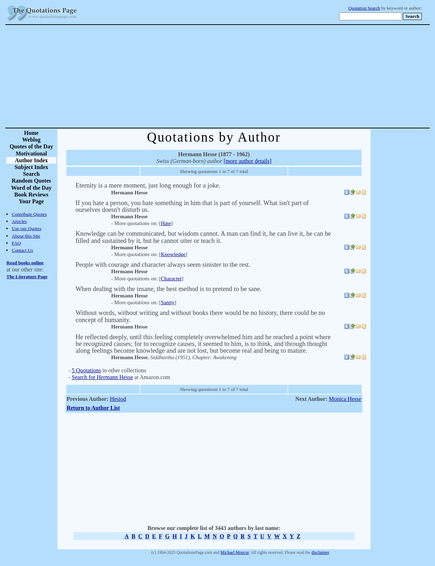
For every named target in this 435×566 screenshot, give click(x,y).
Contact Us (22, 250)
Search (31, 174)
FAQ (16, 243)
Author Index (31, 160)
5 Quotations (86, 370)
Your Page (31, 201)
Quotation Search (364, 8)
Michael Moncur (235, 552)
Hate (166, 223)
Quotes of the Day (31, 146)
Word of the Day (31, 188)
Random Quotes (31, 181)
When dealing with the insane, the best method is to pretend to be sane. (168, 288)
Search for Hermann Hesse (102, 377)
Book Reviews (31, 195)
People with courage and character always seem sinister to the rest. (163, 264)
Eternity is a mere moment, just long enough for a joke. (148, 185)
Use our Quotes (26, 228)
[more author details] (247, 161)
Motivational (31, 154)
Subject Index (31, 167)
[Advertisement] (242, 76)
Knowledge (173, 254)
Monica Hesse (345, 399)
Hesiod (118, 399)
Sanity (167, 302)
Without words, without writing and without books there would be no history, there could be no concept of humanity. (200, 316)
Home (31, 133)
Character (171, 278)
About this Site (26, 236)
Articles (19, 221)
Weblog (31, 140)
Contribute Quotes (29, 214)
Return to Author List (93, 408)
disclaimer (320, 552)
